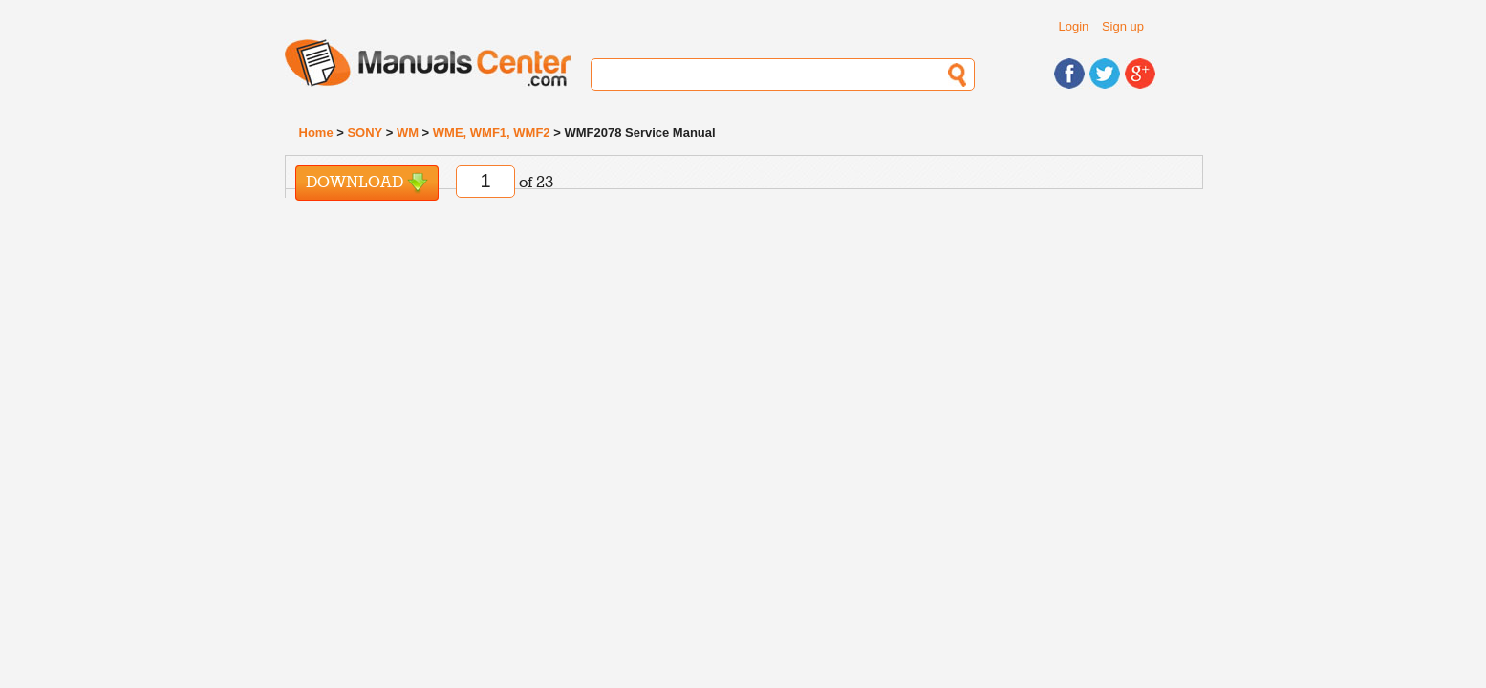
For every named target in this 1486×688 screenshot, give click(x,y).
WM (408, 132)
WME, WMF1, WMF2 (491, 132)
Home (316, 132)
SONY (364, 132)
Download (367, 183)
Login (1074, 26)
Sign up (1123, 26)
